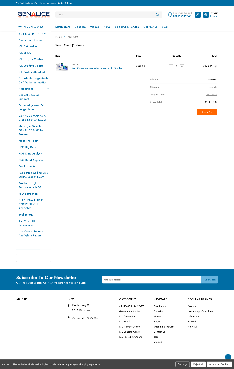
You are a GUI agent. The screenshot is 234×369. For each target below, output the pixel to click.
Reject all (198, 364)
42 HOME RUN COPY (32, 34)
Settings (182, 364)
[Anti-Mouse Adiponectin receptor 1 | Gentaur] (176, 66)
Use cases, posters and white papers (31, 233)
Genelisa (80, 27)
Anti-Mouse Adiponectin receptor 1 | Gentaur (98, 68)
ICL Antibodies (28, 46)
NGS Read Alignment (32, 160)
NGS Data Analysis (31, 154)
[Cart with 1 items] (209, 14)
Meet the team (28, 141)
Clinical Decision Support (29, 97)
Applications (34, 88)
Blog (165, 27)
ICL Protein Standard (32, 72)
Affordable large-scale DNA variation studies (34, 80)
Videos (94, 27)
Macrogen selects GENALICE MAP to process (31, 130)
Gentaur (192, 306)
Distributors (62, 27)
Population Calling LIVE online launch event (33, 175)
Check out (207, 112)
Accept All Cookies (219, 364)
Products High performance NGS (30, 185)
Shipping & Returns (127, 27)
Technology (26, 215)
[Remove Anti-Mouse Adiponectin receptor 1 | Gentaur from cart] (215, 66)
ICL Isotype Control (31, 59)
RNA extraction (28, 194)
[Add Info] (213, 87)
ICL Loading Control (31, 66)
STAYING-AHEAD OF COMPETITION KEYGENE (32, 204)
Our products (27, 166)
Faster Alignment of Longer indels (31, 107)
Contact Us (150, 27)
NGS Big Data (27, 147)
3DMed (192, 321)
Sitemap (158, 342)
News (107, 27)
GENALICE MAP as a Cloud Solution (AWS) (32, 118)
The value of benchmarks (27, 223)
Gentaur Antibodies (34, 40)
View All (192, 326)
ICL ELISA (25, 53)
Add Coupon (211, 94)
